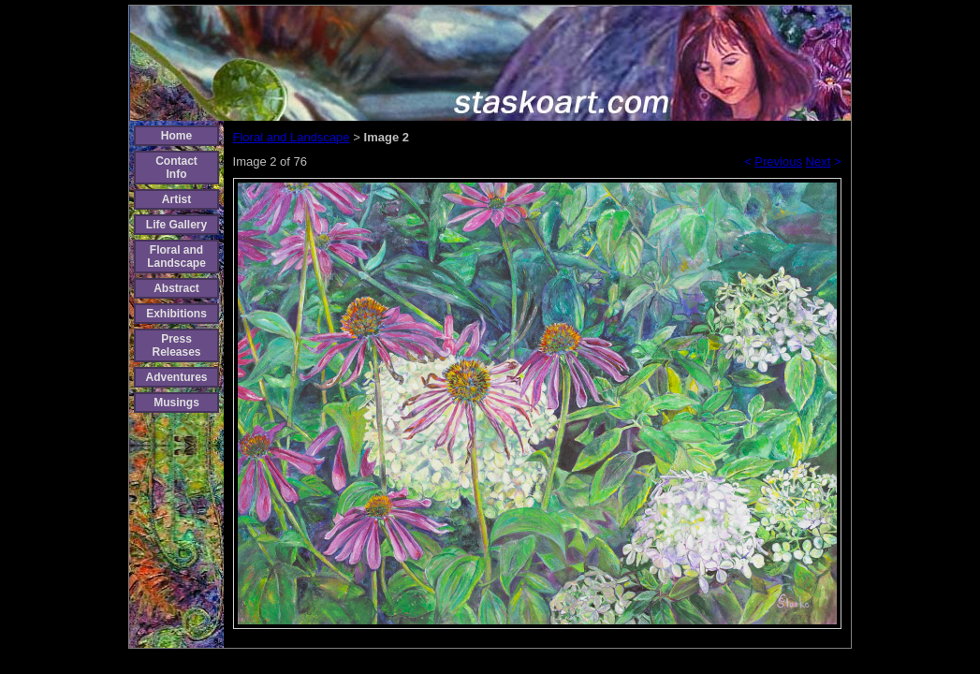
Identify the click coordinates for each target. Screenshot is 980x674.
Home (176, 135)
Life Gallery (176, 224)
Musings (176, 402)
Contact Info (176, 167)
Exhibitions (176, 313)
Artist (176, 199)
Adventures (176, 377)
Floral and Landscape (176, 256)
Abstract (176, 288)
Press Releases (176, 345)
